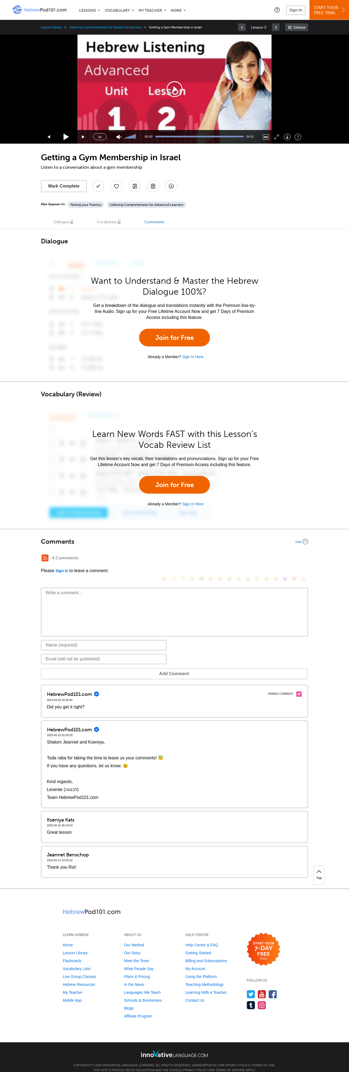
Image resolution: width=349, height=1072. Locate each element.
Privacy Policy (237, 1057)
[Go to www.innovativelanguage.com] (174, 1045)
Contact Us (194, 992)
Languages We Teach (142, 984)
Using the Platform (201, 968)
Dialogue (61, 222)
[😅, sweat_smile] (229, 558)
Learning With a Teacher (206, 984)
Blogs (129, 1000)
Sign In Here (192, 357)
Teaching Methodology (204, 976)
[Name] (104, 637)
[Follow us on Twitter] (251, 986)
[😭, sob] (247, 558)
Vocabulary (117, 10)
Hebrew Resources (79, 976)
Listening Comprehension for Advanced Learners (105, 27)
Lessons (87, 10)
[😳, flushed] (173, 558)
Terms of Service (230, 1062)
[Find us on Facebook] (273, 986)
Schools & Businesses (143, 992)
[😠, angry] (210, 558)
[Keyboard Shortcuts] (297, 137)
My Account (195, 960)
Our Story (132, 945)
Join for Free (174, 338)
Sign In (295, 10)
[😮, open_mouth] (275, 558)
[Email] (104, 651)
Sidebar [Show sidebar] (299, 27)
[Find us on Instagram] (262, 997)
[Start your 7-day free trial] (263, 941)
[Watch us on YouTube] (262, 986)
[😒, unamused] (192, 558)
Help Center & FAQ (201, 937)
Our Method (134, 937)
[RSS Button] (45, 558)
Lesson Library (51, 27)
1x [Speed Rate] (99, 136)
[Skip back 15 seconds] (49, 137)
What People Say (139, 960)
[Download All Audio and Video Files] (171, 186)
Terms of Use (263, 1057)
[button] (277, 10)
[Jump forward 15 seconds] (83, 137)
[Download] (287, 137)
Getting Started (198, 945)
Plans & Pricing (137, 968)
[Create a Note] (135, 186)
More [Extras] (176, 10)
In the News (134, 976)
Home (68, 937)
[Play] (66, 137)
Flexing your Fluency (85, 205)
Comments (154, 222)
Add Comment (69, 665)
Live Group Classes (79, 968)
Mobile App (72, 992)
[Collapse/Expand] (174, 541)
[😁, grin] (183, 558)
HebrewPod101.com (208, 1057)
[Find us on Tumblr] (251, 997)
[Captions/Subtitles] (266, 137)
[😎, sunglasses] (201, 558)
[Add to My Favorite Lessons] (116, 186)
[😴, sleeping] (266, 558)
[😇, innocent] (257, 558)
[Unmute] (119, 137)
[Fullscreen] (276, 137)
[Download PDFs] (153, 186)
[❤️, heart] (294, 558)
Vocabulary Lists (77, 960)
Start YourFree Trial (330, 10)
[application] (174, 89)
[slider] (130, 137)
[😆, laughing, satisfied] (220, 558)
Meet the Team (136, 952)
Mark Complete (64, 186)
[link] (242, 27)
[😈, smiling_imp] (285, 558)
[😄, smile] (164, 558)
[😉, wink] (238, 558)
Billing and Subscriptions (206, 952)
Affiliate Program (138, 1008)
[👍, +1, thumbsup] (303, 558)
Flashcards (72, 952)
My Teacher (150, 10)
